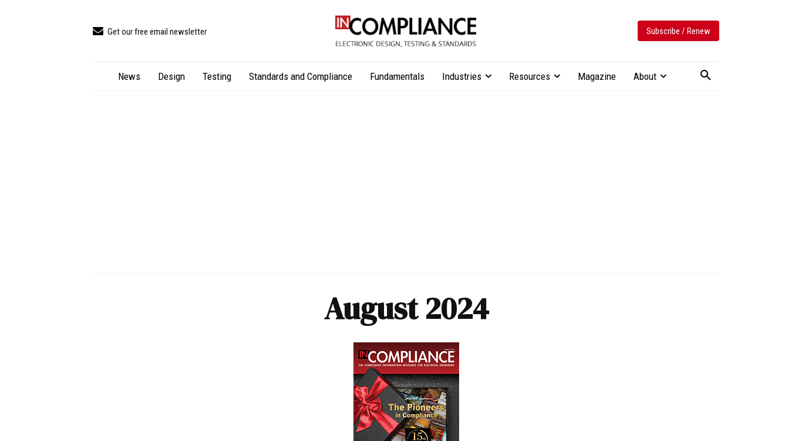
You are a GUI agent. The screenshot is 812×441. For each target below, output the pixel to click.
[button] (706, 76)
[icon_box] (150, 32)
